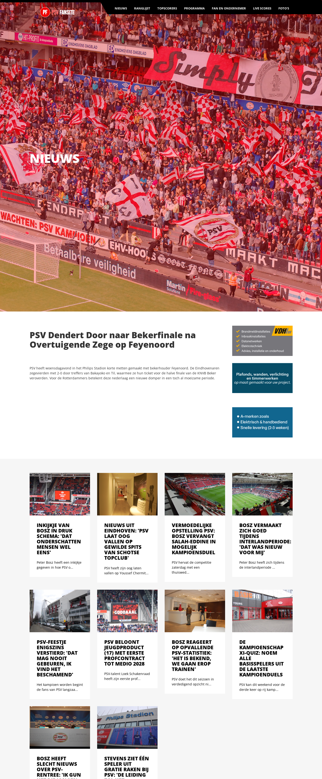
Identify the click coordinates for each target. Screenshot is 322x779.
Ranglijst (142, 8)
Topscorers (167, 8)
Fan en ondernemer (229, 8)
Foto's (283, 8)
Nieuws (121, 8)
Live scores (262, 8)
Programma (194, 8)
